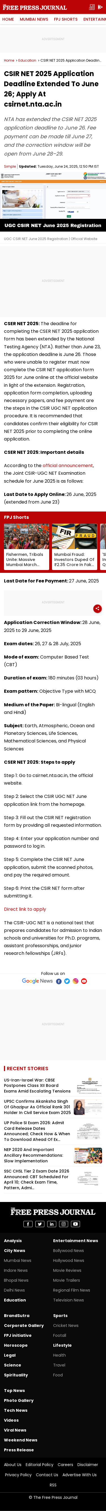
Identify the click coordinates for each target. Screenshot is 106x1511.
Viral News (15, 1430)
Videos (11, 1420)
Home (8, 19)
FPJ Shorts (65, 19)
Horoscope (16, 1345)
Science (12, 1365)
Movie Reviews (67, 1270)
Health (59, 1355)
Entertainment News (75, 1241)
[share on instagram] (63, 1224)
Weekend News (20, 1440)
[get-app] (100, 7)
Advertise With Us (79, 1475)
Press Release (19, 1450)
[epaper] (92, 7)
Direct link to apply (25, 909)
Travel (59, 1365)
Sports (60, 1315)
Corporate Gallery (24, 1325)
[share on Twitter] (39, 1224)
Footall (59, 1335)
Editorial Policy (39, 1464)
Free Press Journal (35, 7)
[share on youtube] (75, 1224)
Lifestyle (62, 1345)
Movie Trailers (66, 1280)
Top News (14, 1390)
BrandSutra (16, 1315)
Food (58, 1375)
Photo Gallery (19, 1400)
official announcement (68, 465)
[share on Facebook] (28, 1224)
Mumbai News (34, 19)
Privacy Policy (18, 1475)
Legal (10, 1355)
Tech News (15, 1410)
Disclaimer (87, 1464)
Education (27, 60)
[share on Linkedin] (51, 1224)
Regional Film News (71, 1290)
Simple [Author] (10, 166)
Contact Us (47, 1475)
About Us (12, 1464)
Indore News (16, 1270)
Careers (65, 1464)
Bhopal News (16, 1280)
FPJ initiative (18, 1335)
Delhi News (14, 1290)
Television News (68, 1300)
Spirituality (16, 1375)
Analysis (13, 1241)
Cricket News (66, 1325)
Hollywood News (68, 1260)
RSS (53, 1485)
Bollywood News (68, 1250)
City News (14, 1250)
